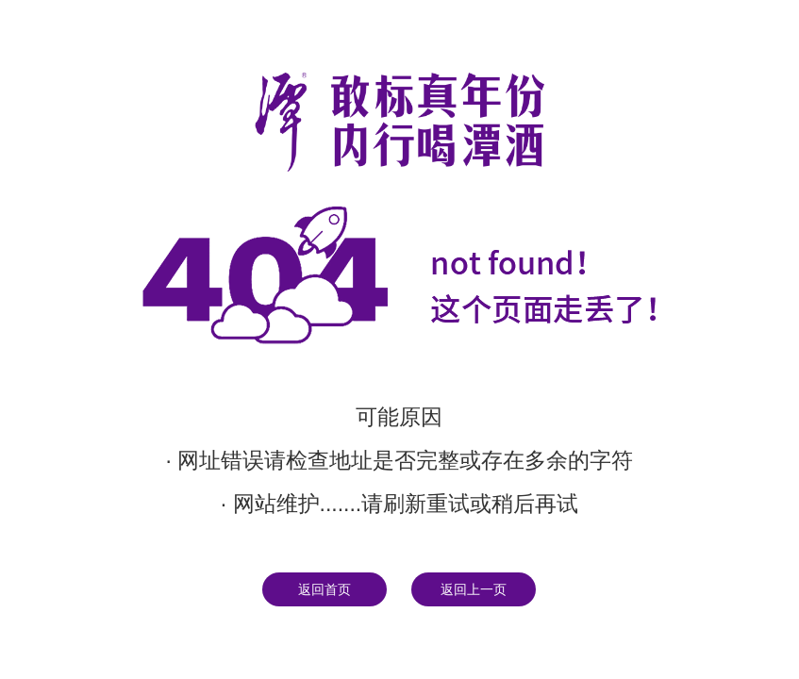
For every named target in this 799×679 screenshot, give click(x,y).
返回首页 (324, 589)
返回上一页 (474, 589)
